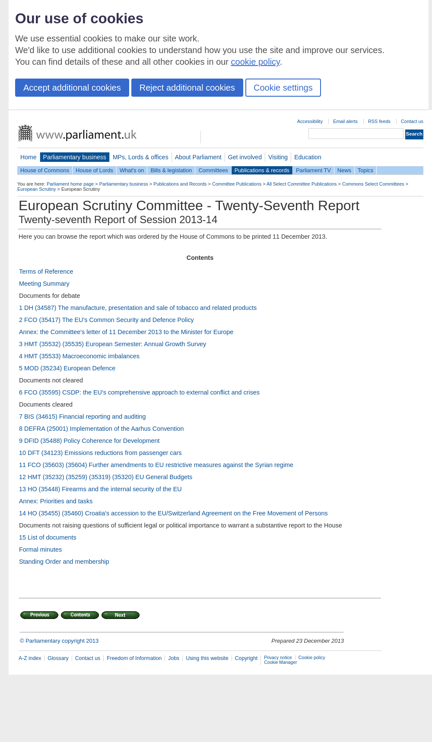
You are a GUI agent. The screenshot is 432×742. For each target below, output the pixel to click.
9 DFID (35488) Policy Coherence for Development (89, 440)
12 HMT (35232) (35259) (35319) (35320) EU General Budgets (105, 477)
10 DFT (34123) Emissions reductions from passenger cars (100, 452)
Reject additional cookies (187, 87)
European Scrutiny (36, 189)
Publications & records (262, 170)
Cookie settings (283, 87)
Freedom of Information (134, 658)
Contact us (412, 121)
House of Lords (94, 170)
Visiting (278, 157)
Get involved (245, 157)
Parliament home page (70, 183)
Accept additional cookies (72, 87)
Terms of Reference (46, 271)
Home (28, 157)
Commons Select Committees (373, 183)
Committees (213, 170)
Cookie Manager (280, 662)
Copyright (246, 658)
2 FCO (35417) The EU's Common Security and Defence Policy (106, 319)
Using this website (207, 658)
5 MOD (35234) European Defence (67, 368)
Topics (365, 170)
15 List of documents (47, 537)
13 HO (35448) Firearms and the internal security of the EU (100, 489)
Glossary (58, 658)
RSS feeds (379, 121)
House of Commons (44, 170)
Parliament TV (313, 170)
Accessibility (310, 121)
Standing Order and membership (64, 561)
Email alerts (345, 121)
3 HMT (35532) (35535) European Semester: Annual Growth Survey (112, 344)
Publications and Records (179, 183)
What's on (132, 170)
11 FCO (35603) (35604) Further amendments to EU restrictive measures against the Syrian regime (156, 464)
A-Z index (30, 658)
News (344, 170)
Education (307, 157)
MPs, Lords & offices (140, 157)
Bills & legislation (171, 170)
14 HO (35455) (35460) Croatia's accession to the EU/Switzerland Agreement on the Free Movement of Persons (173, 513)
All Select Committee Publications (302, 183)
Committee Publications (236, 183)
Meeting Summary (44, 283)
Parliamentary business (74, 157)
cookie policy (255, 61)
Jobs (173, 658)
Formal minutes (40, 549)
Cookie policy (312, 657)
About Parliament (198, 157)
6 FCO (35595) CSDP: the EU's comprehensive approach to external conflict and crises (139, 392)
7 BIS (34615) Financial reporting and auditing (82, 416)
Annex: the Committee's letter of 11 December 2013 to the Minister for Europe (126, 331)
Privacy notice (278, 657)
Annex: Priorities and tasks (55, 501)
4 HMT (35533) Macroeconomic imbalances (79, 356)
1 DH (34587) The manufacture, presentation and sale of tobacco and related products (138, 307)
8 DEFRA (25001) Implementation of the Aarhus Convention (101, 428)
